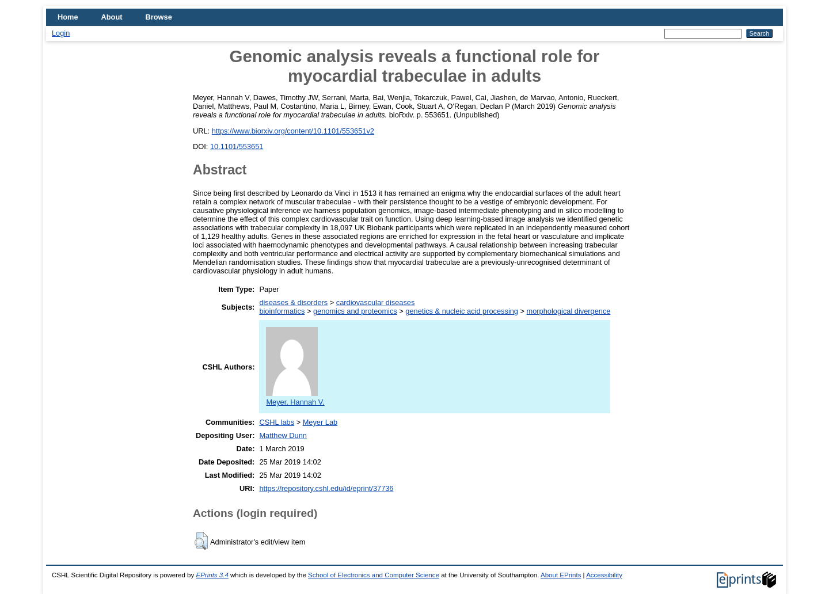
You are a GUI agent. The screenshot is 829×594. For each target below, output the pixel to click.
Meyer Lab (320, 422)
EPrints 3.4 (212, 575)
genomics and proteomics (355, 311)
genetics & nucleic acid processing (461, 311)
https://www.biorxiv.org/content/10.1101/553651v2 (293, 131)
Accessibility (604, 575)
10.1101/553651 (237, 146)
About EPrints (561, 575)
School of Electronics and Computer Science (373, 575)
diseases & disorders (293, 302)
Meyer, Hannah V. (295, 397)
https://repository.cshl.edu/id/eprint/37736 (326, 488)
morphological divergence (569, 311)
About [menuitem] (112, 17)
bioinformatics (282, 311)
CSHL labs (276, 422)
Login (61, 33)
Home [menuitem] (68, 17)
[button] (201, 541)
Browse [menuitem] (159, 17)
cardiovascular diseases (375, 302)
